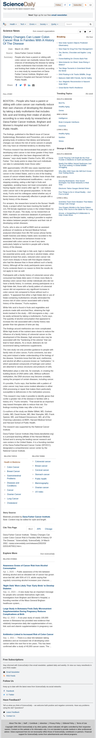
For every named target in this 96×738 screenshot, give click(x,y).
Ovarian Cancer (14, 494)
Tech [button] (23, 24)
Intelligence (63, 118)
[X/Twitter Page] (69, 5)
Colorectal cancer (43, 461)
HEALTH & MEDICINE (64, 99)
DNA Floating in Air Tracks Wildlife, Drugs (75, 74)
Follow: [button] (58, 5)
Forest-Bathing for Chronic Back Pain (73, 59)
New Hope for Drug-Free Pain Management (76, 49)
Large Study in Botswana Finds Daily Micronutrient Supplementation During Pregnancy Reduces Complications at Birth (27, 611)
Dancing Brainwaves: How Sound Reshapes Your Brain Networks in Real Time (74, 183)
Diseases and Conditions (13, 484)
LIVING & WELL (62, 130)
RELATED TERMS (38, 456)
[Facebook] (16, 85)
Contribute (33, 723)
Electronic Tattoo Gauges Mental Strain (74, 188)
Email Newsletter (13, 672)
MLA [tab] (30, 529)
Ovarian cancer (42, 487)
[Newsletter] (90, 5)
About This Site (15, 723)
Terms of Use (81, 723)
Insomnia (62, 126)
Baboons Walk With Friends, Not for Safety (75, 78)
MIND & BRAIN (62, 114)
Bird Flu (62, 103)
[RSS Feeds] (85, 5)
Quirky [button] (54, 24)
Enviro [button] (33, 24)
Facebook (10, 691)
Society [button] (44, 24)
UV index (39, 492)
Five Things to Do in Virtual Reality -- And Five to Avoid (75, 193)
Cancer (10, 490)
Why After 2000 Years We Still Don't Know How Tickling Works (75, 172)
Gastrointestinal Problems (14, 477)
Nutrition (62, 137)
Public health (41, 479)
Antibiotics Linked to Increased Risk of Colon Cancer (28, 634)
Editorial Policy (68, 723)
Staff (25, 723)
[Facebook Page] (65, 5)
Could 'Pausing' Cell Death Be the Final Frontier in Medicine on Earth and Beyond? (75, 159)
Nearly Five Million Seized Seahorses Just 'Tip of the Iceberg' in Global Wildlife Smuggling (75, 165)
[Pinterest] (24, 85)
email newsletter (59, 15)
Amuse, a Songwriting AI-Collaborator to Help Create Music (74, 214)
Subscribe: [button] (78, 5)
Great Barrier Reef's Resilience (71, 88)
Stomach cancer (42, 474)
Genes (61, 111)
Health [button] (13, 24)
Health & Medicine (12, 462)
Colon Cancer (13, 467)
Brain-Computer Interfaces (69, 122)
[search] (90, 24)
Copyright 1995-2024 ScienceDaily (19, 727)
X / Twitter (10, 695)
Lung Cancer (12, 499)
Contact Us (10, 716)
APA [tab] (39, 529)
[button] (80, 32)
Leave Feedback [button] (12, 712)
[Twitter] (20, 85)
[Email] (33, 85)
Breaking (61, 37)
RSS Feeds (10, 676)
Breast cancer (41, 466)
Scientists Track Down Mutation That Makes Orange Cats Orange (76, 203)
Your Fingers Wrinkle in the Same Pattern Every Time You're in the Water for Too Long (76, 208)
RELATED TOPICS (10, 456)
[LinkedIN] (29, 85)
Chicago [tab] (48, 529)
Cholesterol (12, 503)
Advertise (43, 723)
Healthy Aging (64, 107)
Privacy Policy (54, 723)
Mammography (41, 483)
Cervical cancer (42, 470)
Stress (61, 141)
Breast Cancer (13, 471)
